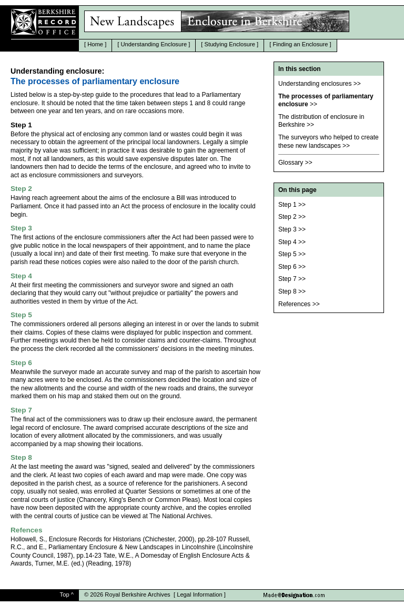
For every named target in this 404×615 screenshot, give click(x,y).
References (294, 304)
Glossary (290, 162)
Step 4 (287, 242)
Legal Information (199, 594)
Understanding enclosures (314, 83)
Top (64, 594)
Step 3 (287, 229)
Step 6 (287, 266)
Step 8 (287, 291)
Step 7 (287, 279)
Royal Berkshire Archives (137, 594)
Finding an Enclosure (300, 44)
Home (95, 44)
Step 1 (287, 204)
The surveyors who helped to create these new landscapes (328, 141)
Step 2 (287, 216)
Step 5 (287, 254)
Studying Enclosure (230, 44)
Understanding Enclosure (154, 44)
